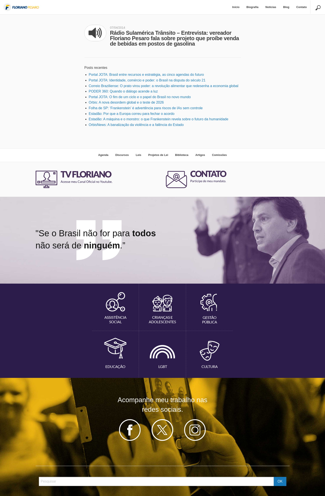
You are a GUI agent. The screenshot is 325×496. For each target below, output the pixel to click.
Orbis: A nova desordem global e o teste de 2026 (126, 102)
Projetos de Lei (158, 155)
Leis (138, 155)
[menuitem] (236, 7)
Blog (286, 7)
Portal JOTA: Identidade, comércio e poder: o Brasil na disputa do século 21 (147, 80)
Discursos (122, 155)
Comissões (219, 155)
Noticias (270, 7)
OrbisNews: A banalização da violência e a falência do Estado (136, 125)
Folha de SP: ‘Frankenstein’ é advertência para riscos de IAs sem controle (146, 108)
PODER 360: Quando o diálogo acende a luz (123, 91)
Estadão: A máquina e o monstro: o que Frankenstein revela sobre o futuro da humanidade (158, 119)
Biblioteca (181, 155)
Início (235, 7)
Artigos (200, 155)
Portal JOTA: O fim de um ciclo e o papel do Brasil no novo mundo (140, 97)
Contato (301, 7)
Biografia (252, 7)
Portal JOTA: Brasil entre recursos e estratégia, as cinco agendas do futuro (146, 74)
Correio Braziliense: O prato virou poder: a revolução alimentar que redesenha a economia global (163, 86)
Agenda (103, 155)
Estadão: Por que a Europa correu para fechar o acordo (132, 114)
